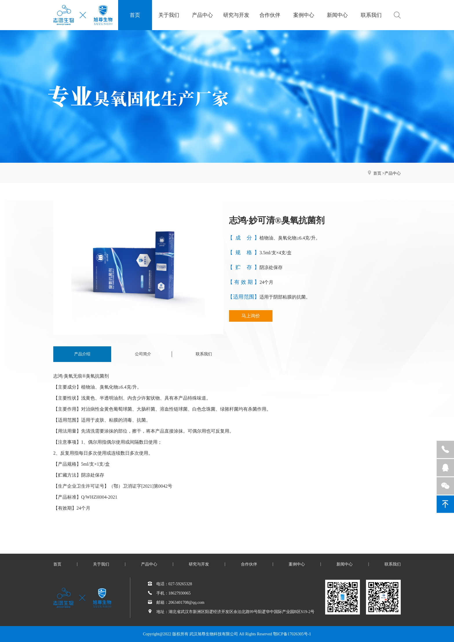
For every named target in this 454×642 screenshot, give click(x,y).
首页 (135, 15)
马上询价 (250, 315)
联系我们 (371, 15)
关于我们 (168, 15)
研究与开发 (236, 15)
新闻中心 (337, 15)
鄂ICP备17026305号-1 (292, 634)
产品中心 (202, 15)
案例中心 (303, 15)
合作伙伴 (269, 15)
